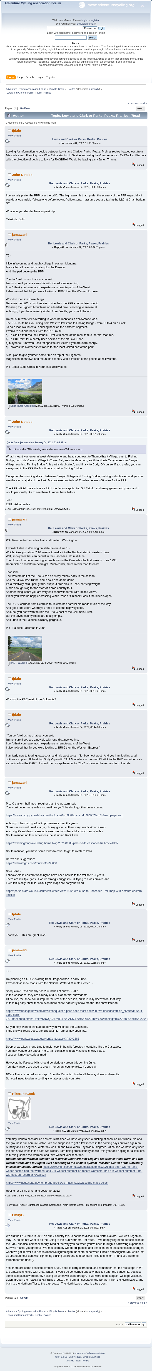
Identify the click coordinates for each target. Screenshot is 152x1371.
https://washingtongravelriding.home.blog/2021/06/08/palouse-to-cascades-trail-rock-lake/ (62, 843)
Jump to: (120, 1324)
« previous (133, 103)
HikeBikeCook (23, 1094)
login (84, 20)
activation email (86, 23)
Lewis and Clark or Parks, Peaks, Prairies (79, 139)
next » (143, 103)
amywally (94, 89)
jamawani (19, 234)
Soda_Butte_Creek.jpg (21, 405)
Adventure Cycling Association (90, 1353)
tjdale (16, 130)
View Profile (14, 135)
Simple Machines (91, 1357)
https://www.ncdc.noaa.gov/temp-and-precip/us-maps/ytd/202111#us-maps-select (57, 1182)
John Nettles (22, 175)
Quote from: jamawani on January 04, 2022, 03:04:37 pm (37, 442)
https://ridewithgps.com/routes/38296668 (31, 863)
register (95, 20)
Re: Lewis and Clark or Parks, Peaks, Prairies (79, 183)
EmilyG (18, 1215)
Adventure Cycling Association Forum (33, 3)
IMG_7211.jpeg (17, 662)
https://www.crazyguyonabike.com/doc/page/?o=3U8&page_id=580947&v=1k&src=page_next (64, 815)
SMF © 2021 (75, 1357)
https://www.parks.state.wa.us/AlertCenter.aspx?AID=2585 (42, 1038)
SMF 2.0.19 (61, 1357)
